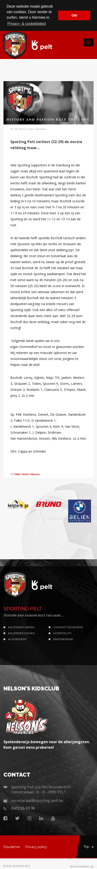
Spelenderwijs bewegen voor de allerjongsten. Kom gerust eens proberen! (46, 744)
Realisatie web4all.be (82, 866)
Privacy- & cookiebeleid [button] (26, 24)
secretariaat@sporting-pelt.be (37, 800)
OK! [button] (74, 15)
